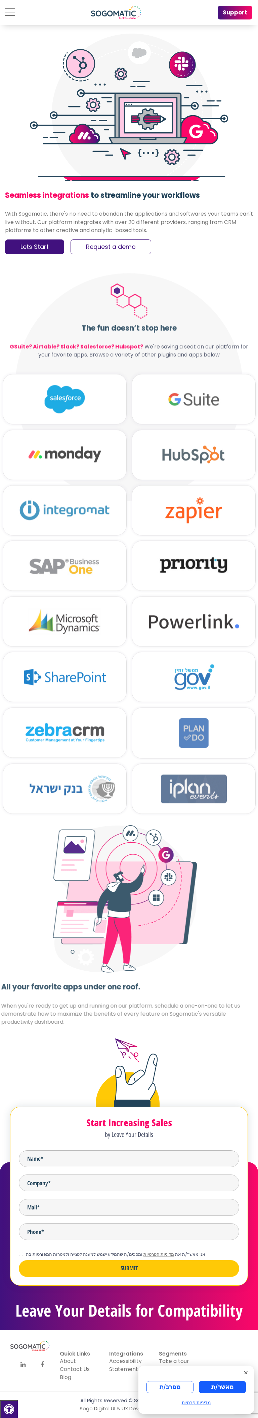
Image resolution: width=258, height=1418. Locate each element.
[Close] (248, 1371)
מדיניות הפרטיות (158, 1254)
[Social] (23, 1364)
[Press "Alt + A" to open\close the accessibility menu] (9, 1409)
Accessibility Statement (125, 1365)
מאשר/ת (222, 1386)
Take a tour (174, 1361)
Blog (65, 1377)
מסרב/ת (170, 1386)
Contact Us (75, 1369)
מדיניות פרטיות (196, 1402)
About (68, 1361)
